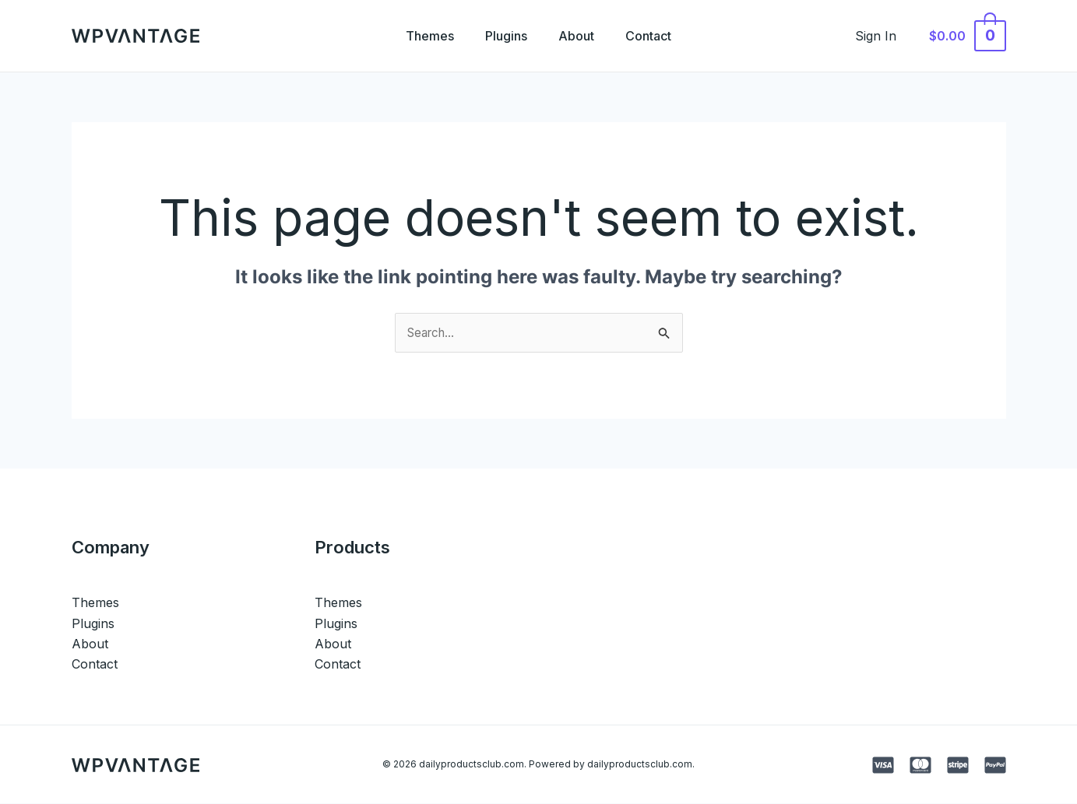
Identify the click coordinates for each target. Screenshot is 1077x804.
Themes (420, 36)
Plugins (503, 36)
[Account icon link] (885, 36)
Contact (658, 36)
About (579, 36)
